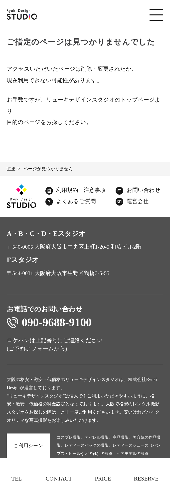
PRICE (103, 479)
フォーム (42, 349)
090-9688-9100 (49, 322)
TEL (16, 479)
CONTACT (59, 479)
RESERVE (146, 479)
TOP (11, 168)
